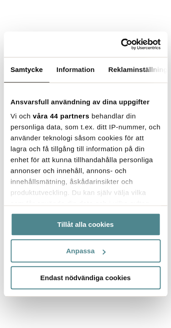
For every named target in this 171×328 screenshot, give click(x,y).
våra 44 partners (61, 116)
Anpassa (86, 251)
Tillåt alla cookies (85, 224)
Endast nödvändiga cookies (85, 278)
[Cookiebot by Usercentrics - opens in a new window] (122, 44)
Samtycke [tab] (26, 69)
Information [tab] (76, 69)
